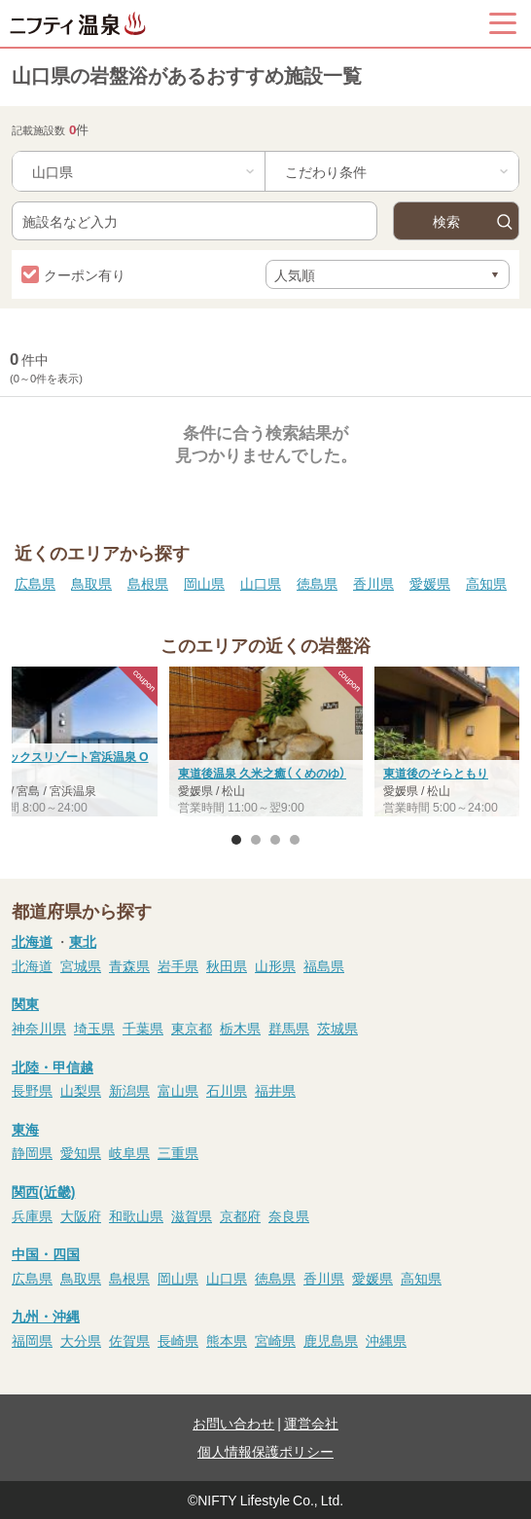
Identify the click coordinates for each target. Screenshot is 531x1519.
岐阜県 (129, 1152)
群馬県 (288, 1027)
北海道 (32, 941)
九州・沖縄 (46, 1315)
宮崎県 (275, 1340)
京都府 (240, 1215)
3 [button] (275, 840)
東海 (25, 1129)
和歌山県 (136, 1215)
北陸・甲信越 (52, 1066)
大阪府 (80, 1215)
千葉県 (143, 1027)
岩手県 (178, 965)
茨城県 (337, 1027)
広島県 (35, 583)
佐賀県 (129, 1340)
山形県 (275, 965)
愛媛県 (429, 583)
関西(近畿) (43, 1191)
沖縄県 (386, 1340)
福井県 (275, 1090)
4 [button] (295, 840)
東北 (82, 941)
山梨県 (80, 1090)
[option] (266, 743)
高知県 (486, 583)
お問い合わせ (233, 1422)
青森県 (129, 965)
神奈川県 (39, 1027)
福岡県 (32, 1340)
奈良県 (288, 1215)
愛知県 (80, 1152)
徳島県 (317, 583)
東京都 (191, 1027)
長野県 (32, 1090)
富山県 (178, 1090)
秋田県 (226, 965)
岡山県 (204, 583)
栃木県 (240, 1027)
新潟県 (129, 1090)
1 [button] (236, 840)
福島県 (323, 965)
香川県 (373, 583)
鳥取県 (91, 583)
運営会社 (311, 1422)
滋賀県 (191, 1215)
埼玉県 (94, 1027)
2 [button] (256, 840)
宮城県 (80, 965)
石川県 (226, 1090)
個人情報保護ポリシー (265, 1451)
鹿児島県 (330, 1340)
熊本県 (226, 1340)
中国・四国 (46, 1253)
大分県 (80, 1340)
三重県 (178, 1152)
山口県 (260, 583)
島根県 (147, 583)
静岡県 (32, 1152)
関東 (25, 1003)
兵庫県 (32, 1215)
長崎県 (178, 1340)
